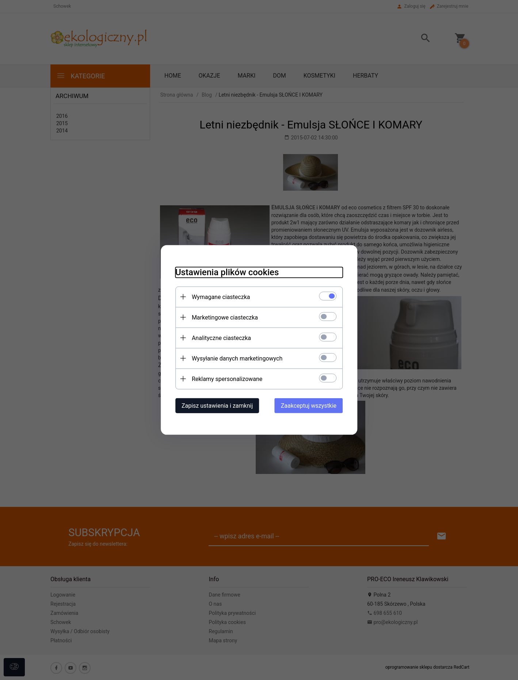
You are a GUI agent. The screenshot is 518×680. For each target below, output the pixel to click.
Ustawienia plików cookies (226, 272)
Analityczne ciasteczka (221, 338)
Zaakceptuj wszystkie (309, 405)
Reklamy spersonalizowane (226, 379)
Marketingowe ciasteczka (224, 317)
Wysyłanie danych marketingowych (236, 358)
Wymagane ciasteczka (220, 297)
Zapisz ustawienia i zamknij (216, 405)
